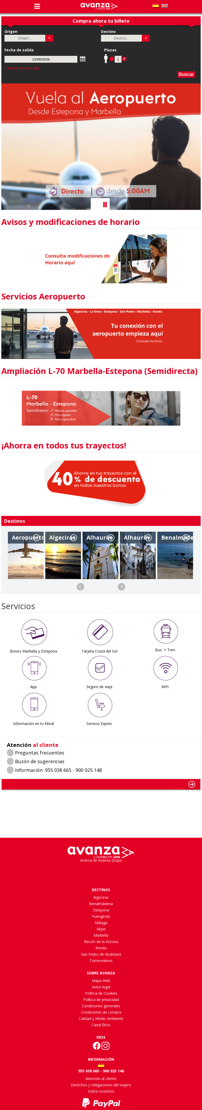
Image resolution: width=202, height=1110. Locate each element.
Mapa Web (101, 980)
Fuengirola (101, 916)
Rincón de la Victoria (101, 941)
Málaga (101, 922)
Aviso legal (101, 986)
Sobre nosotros (101, 1091)
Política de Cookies (101, 993)
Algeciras (101, 897)
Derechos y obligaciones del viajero (101, 1084)
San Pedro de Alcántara (101, 954)
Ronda (101, 947)
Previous (80, 586)
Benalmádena (101, 903)
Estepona (101, 909)
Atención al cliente (101, 1078)
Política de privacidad (101, 999)
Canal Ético (101, 1024)
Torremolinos (101, 960)
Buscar (186, 74)
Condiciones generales (101, 1005)
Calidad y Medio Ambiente (101, 1018)
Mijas (101, 928)
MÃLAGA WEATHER (101, 810)
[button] (49, 38)
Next (121, 586)
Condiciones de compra (101, 1012)
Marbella (101, 935)
